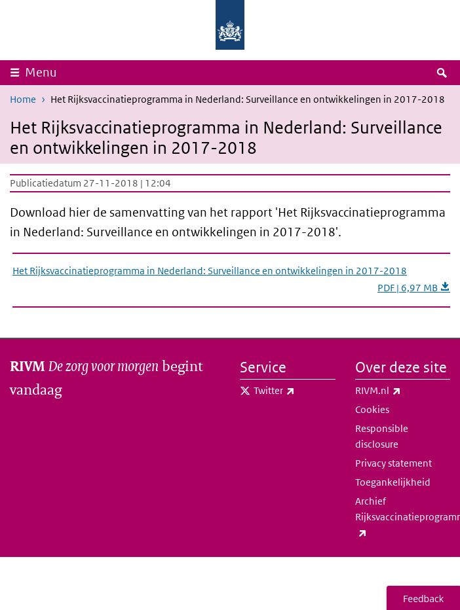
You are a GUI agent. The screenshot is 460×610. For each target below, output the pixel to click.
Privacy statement (393, 463)
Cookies (372, 409)
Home (23, 99)
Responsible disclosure (381, 436)
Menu (41, 72)
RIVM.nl (403, 391)
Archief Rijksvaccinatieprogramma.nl (403, 518)
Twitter (294, 391)
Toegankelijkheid (393, 482)
